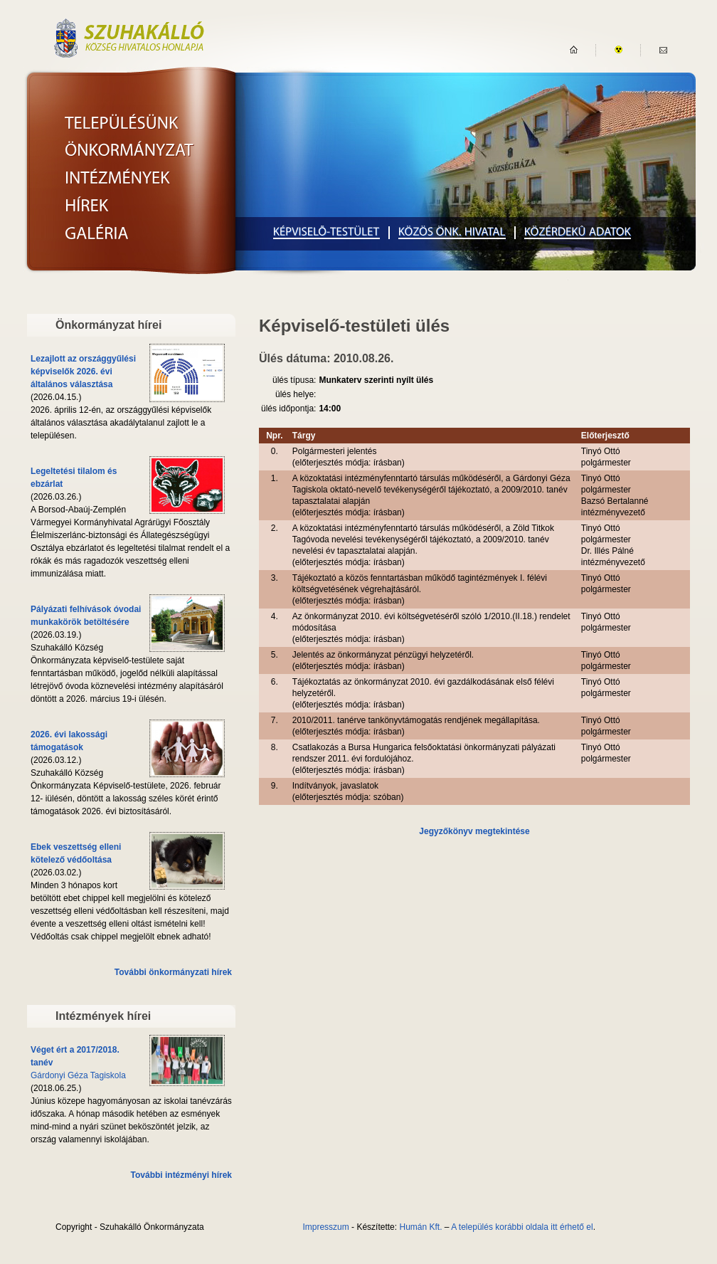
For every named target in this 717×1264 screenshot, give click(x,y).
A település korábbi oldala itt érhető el (522, 1227)
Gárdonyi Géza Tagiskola (78, 1075)
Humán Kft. (420, 1227)
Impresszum (325, 1227)
